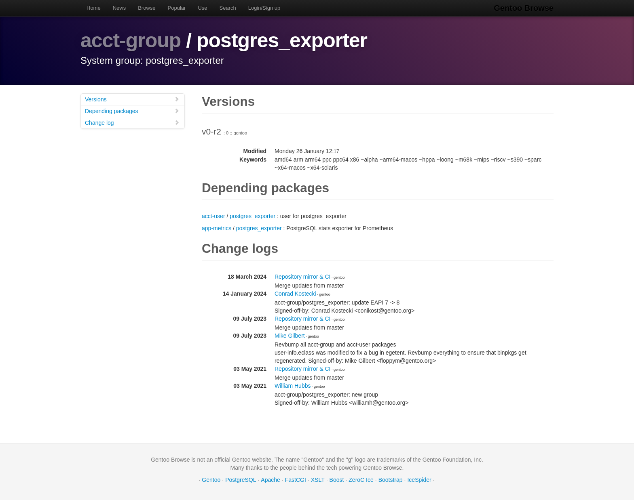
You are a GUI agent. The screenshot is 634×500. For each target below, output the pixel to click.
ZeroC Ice (361, 480)
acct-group (130, 40)
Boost (337, 480)
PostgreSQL (240, 480)
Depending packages (132, 110)
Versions (132, 99)
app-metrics (216, 228)
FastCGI (295, 480)
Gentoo (211, 480)
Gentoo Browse (524, 8)
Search (228, 8)
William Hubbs (293, 385)
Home (94, 8)
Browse (146, 8)
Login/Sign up (264, 8)
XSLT (318, 480)
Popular (177, 8)
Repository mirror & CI (302, 276)
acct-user (213, 216)
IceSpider (419, 480)
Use (202, 8)
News (119, 8)
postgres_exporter (252, 216)
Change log (132, 122)
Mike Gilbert (290, 335)
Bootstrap (390, 480)
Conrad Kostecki (295, 293)
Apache (270, 480)
